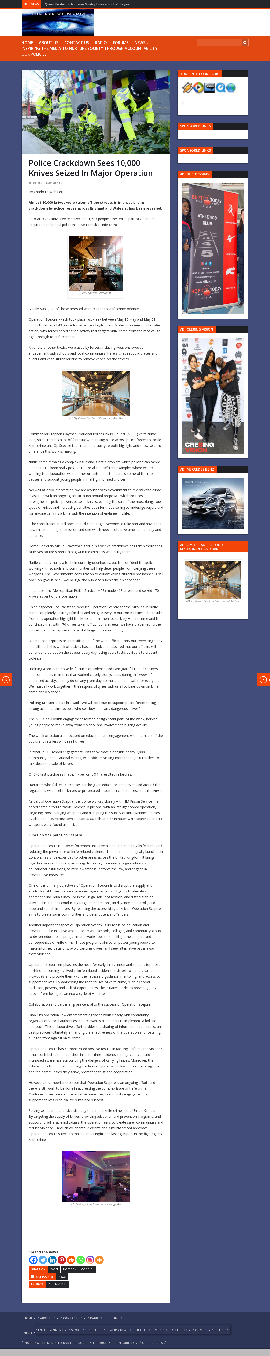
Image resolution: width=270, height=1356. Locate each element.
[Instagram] (90, 1260)
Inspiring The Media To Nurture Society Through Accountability (90, 48)
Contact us (76, 42)
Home (27, 42)
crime (199, 1330)
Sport (76, 1330)
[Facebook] (33, 1260)
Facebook (69, 1269)
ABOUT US (48, 42)
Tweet (54, 1269)
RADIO (101, 42)
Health (142, 1330)
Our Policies (34, 54)
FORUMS (121, 42)
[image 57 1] (213, 247)
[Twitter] (43, 1260)
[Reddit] (71, 1260)
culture (95, 1330)
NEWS (140, 42)
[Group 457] (213, 395)
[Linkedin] (52, 1260)
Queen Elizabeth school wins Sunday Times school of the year (87, 4)
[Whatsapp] (80, 1260)
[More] (99, 1260)
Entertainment (51, 1330)
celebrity (180, 1330)
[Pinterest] (62, 1260)
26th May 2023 (57, 1284)
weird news (119, 1330)
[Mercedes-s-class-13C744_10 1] (213, 503)
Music (160, 1330)
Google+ (87, 1269)
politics (219, 1330)
